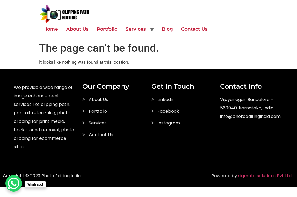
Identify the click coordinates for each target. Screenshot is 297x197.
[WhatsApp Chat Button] (13, 183)
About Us (77, 29)
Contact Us (194, 29)
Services (136, 29)
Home (50, 29)
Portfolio (107, 29)
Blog (167, 29)
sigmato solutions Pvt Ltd (265, 176)
